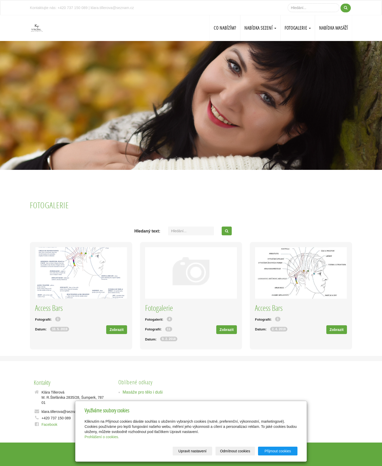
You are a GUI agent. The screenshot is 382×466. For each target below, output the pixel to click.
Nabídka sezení (260, 28)
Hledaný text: (147, 231)
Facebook (49, 424)
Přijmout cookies (277, 451)
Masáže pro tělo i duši (143, 392)
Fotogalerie (298, 28)
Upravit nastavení (192, 451)
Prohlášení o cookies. (102, 437)
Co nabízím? (225, 28)
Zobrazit (116, 330)
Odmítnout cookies (235, 451)
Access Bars (49, 308)
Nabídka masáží (333, 28)
